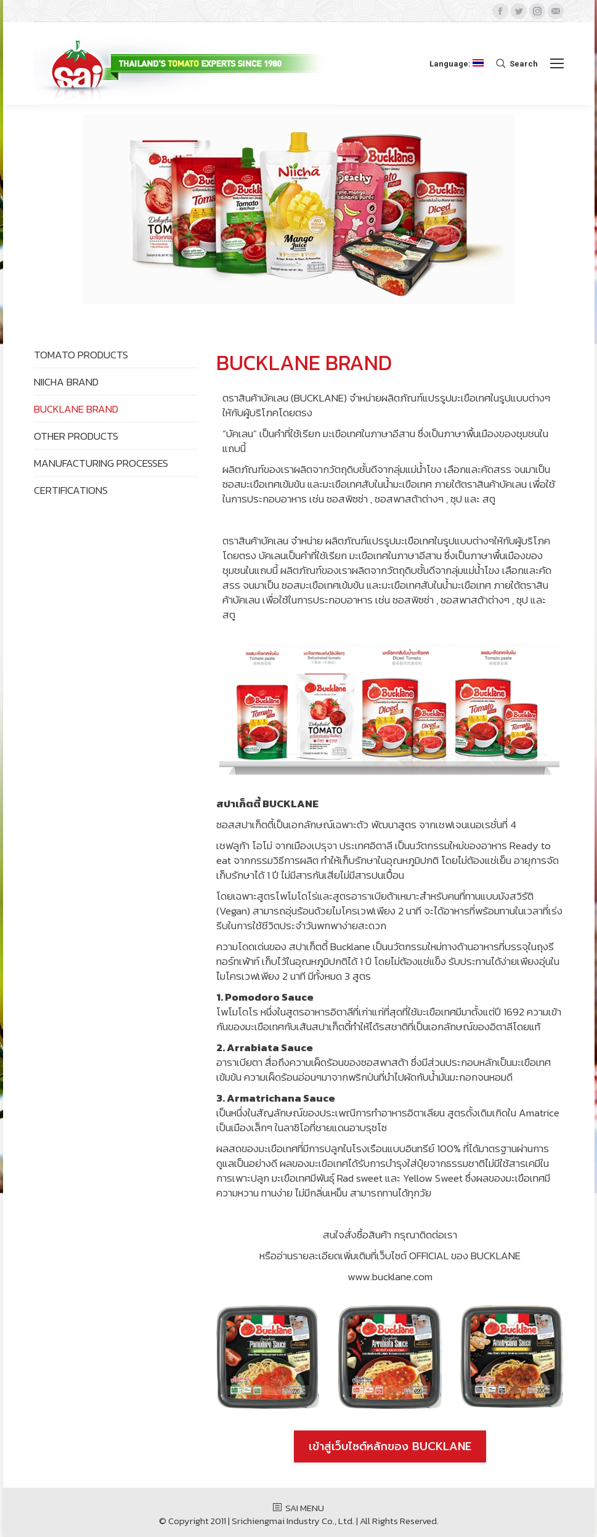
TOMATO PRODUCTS (81, 354)
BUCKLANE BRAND (76, 408)
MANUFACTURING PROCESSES (101, 463)
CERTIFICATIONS (71, 490)
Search (524, 63)
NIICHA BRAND (66, 381)
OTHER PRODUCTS (76, 436)
